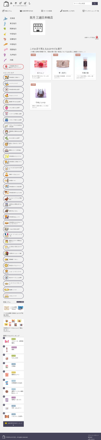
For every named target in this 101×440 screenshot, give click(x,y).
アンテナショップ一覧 (92, 10)
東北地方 (13, 23)
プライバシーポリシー (93, 433)
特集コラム (8, 10)
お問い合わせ (91, 437)
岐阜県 (13, 370)
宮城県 (13, 379)
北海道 (12, 18)
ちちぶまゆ (14, 356)
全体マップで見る (92, 37)
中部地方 (13, 33)
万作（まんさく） (16, 406)
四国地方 (13, 49)
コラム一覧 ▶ (20, 301)
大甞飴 (13, 364)
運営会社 (90, 435)
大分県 (13, 395)
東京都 (13, 337)
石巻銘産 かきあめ (16, 381)
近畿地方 (13, 39)
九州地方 (13, 54)
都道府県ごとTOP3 (68, 10)
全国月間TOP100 (27, 10)
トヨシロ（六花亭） (16, 414)
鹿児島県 (14, 345)
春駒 (13, 347)
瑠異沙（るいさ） (16, 398)
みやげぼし (13, 435)
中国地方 (13, 44)
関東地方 (13, 28)
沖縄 (11, 59)
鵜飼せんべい (15, 372)
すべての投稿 (48, 10)
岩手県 (13, 387)
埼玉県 (13, 354)
